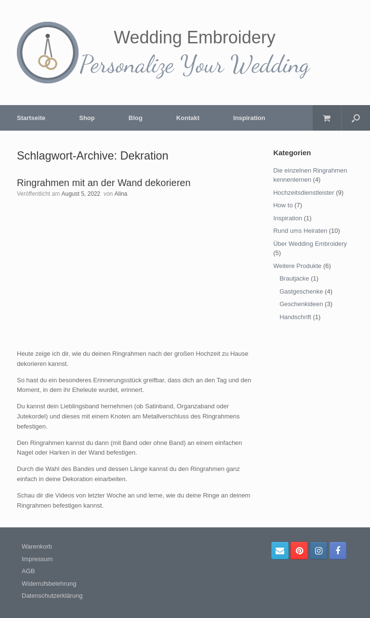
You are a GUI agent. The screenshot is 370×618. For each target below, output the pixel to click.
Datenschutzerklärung (52, 595)
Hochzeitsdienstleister (303, 192)
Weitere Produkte (297, 265)
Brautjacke (294, 278)
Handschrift (295, 317)
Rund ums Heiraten (300, 230)
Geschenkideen (301, 304)
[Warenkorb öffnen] (327, 118)
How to (282, 205)
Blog (136, 117)
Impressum (37, 559)
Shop (87, 117)
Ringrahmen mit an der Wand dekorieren (104, 182)
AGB (28, 571)
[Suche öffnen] (356, 118)
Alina (121, 193)
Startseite (31, 117)
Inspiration (249, 117)
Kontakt (187, 117)
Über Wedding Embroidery (310, 243)
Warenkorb (37, 546)
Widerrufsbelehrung (49, 583)
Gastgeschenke (301, 291)
